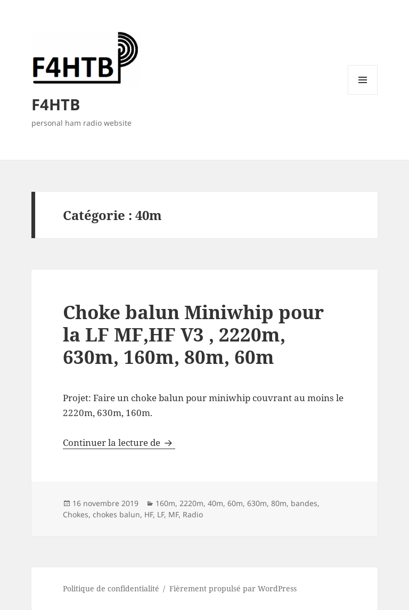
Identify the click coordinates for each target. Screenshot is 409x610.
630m (257, 503)
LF (160, 514)
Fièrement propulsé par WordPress (233, 588)
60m (235, 503)
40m (215, 503)
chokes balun (116, 514)
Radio (193, 514)
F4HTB (55, 104)
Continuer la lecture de (119, 442)
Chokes (75, 514)
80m (279, 503)
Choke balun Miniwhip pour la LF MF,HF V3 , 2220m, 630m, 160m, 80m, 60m (193, 334)
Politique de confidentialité (111, 588)
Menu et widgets (363, 94)
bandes (304, 503)
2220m (191, 503)
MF (173, 514)
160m (165, 503)
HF (148, 514)
